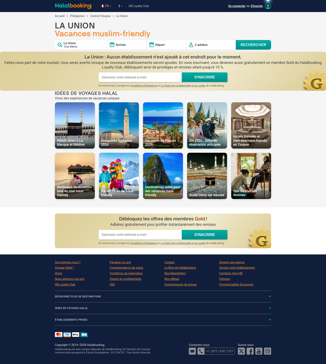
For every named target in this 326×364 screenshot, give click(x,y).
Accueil (60, 16)
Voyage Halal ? (64, 267)
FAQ (112, 284)
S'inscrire (257, 6)
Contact (169, 262)
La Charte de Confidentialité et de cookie (183, 85)
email (192, 351)
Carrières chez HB (230, 273)
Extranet (224, 279)
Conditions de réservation (126, 273)
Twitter (241, 351)
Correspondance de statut (126, 267)
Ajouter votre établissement (237, 267)
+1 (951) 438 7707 (215, 351)
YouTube (258, 351)
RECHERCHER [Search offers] (253, 45)
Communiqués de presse (180, 284)
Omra (58, 273)
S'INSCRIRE (204, 77)
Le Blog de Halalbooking (180, 267)
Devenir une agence (232, 262)
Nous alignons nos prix (69, 279)
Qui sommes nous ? (67, 262)
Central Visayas (100, 16)
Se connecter (237, 6)
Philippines (77, 16)
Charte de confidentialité (125, 279)
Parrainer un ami (120, 262)
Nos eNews (171, 279)
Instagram (267, 351)
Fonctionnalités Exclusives (236, 284)
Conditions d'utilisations (144, 85)
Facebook (250, 351)
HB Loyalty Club (138, 6)
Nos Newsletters (175, 273)
